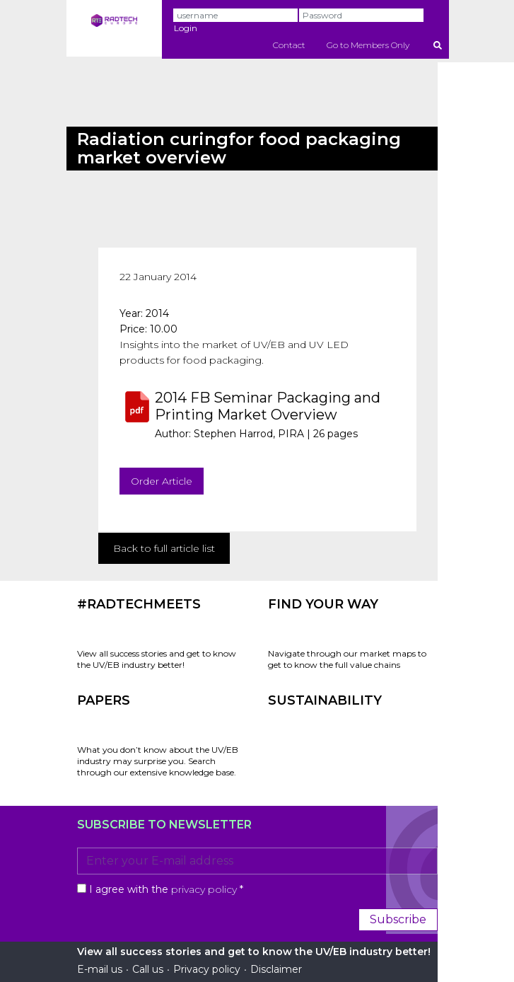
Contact (289, 45)
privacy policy (204, 889)
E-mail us (99, 969)
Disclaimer (276, 969)
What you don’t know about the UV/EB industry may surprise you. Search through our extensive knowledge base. (157, 761)
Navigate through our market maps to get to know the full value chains (347, 659)
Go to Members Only (368, 45)
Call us (147, 969)
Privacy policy (206, 969)
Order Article (161, 481)
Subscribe (398, 919)
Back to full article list (164, 548)
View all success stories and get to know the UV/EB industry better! (156, 659)
